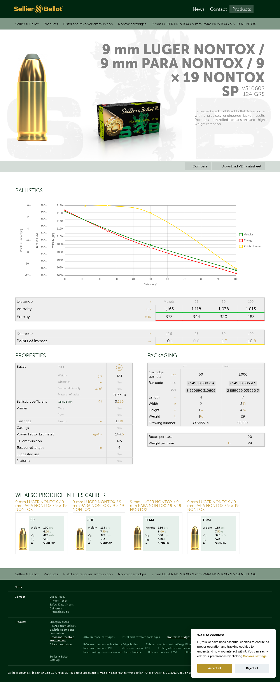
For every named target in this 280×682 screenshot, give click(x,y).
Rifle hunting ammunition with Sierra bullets (112, 652)
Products (241, 9)
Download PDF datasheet (238, 166)
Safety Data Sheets (62, 604)
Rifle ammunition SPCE (98, 648)
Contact (218, 9)
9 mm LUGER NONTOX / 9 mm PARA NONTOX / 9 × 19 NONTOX (204, 24)
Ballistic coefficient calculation (62, 631)
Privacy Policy (58, 600)
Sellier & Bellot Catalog (59, 658)
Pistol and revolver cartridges (141, 637)
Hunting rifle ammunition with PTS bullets (184, 648)
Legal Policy (57, 596)
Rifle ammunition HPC (135, 648)
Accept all (214, 668)
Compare (198, 166)
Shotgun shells (59, 621)
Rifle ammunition (61, 644)
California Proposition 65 (59, 610)
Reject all (252, 668)
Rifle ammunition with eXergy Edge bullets (111, 644)
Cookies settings (255, 656)
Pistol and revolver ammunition (88, 24)
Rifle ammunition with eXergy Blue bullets (173, 644)
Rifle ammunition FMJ (162, 652)
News (199, 9)
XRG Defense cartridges (99, 637)
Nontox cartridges (132, 24)
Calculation (65, 401)
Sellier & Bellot (26, 24)
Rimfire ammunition (63, 625)
